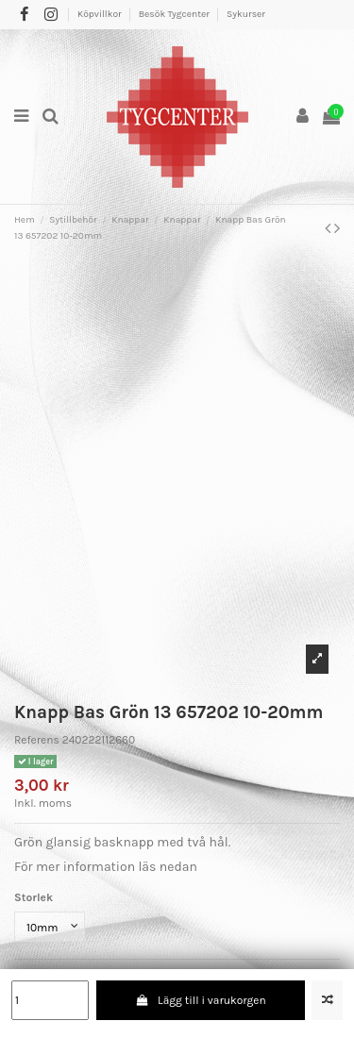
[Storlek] (49, 927)
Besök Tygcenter (175, 14)
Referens (36, 739)
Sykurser (246, 14)
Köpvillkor (100, 14)
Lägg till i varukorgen (200, 1000)
